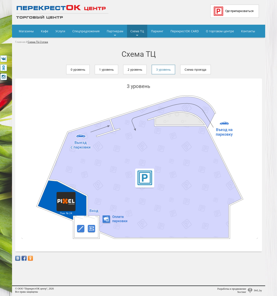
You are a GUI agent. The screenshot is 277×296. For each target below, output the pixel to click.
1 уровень (106, 70)
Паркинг (157, 31)
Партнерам (115, 31)
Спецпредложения (86, 31)
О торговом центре (220, 31)
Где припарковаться (234, 11)
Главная (20, 42)
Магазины (26, 31)
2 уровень (135, 70)
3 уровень (163, 70)
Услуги (60, 31)
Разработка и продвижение (231, 288)
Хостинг (241, 292)
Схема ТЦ (137, 31)
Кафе (44, 31)
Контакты (248, 31)
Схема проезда (195, 70)
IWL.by (258, 290)
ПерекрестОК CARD (184, 31)
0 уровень (78, 70)
